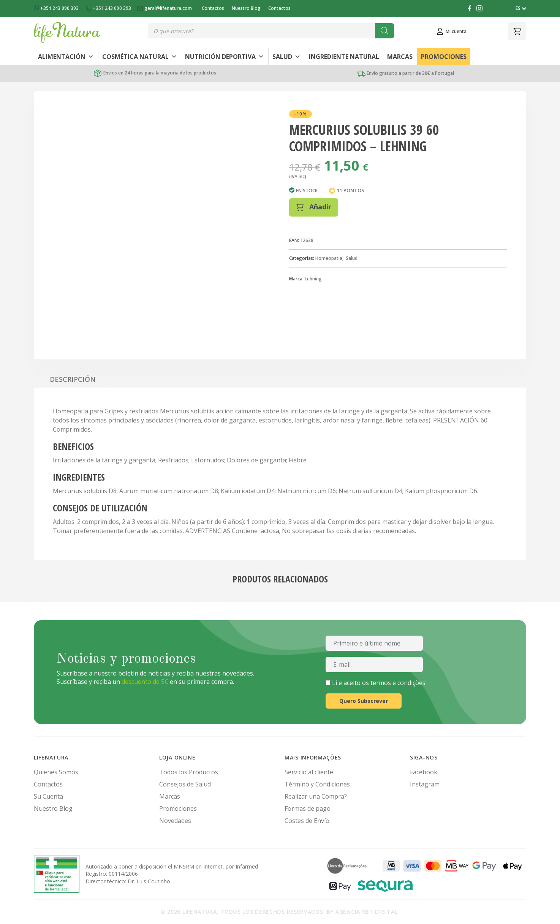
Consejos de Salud (185, 784)
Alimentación (66, 56)
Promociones (444, 56)
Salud (286, 56)
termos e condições (398, 683)
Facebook (423, 772)
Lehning (313, 278)
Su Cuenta (48, 796)
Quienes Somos (56, 772)
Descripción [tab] (73, 379)
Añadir (313, 206)
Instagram (425, 784)
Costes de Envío (307, 820)
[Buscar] (384, 30)
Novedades (175, 820)
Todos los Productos (188, 772)
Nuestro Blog (246, 8)
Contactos (213, 8)
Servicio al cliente (309, 772)
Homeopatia (328, 258)
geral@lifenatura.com (165, 8)
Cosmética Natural (139, 56)
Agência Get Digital (366, 911)
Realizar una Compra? (316, 796)
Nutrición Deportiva (224, 56)
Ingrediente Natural (344, 56)
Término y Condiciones (317, 784)
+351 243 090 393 (57, 8)
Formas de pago (308, 808)
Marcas (400, 56)
